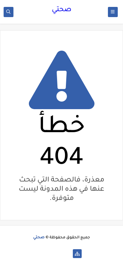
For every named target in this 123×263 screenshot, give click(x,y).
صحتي (62, 10)
